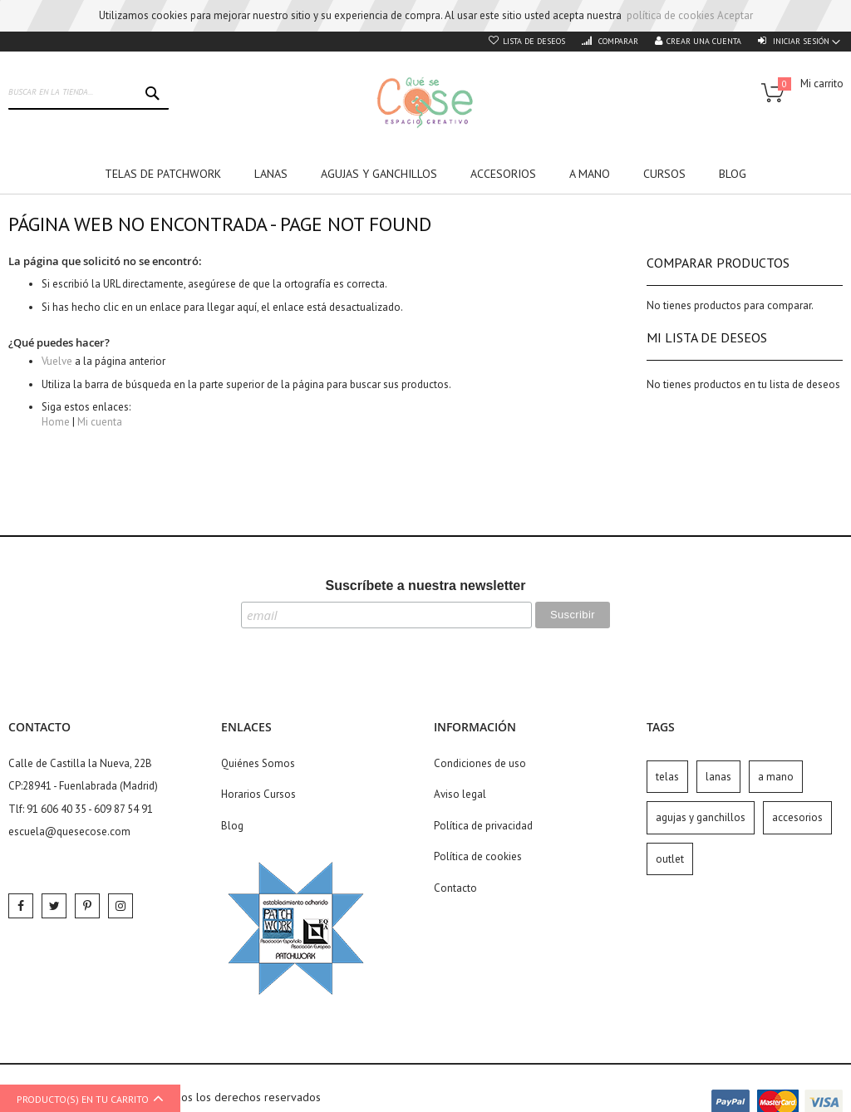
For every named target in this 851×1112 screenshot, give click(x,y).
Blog (232, 826)
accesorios (797, 817)
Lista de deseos (534, 41)
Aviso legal (460, 794)
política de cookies (671, 15)
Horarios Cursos (258, 794)
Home (56, 422)
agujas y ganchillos (700, 817)
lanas (718, 777)
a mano (776, 777)
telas (667, 777)
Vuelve (57, 361)
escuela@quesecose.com (69, 831)
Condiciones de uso (480, 763)
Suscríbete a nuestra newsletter (426, 585)
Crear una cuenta (704, 41)
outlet (670, 859)
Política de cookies (478, 856)
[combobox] (88, 93)
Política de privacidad (483, 826)
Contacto (455, 888)
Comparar (617, 41)
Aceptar (735, 15)
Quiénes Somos (258, 763)
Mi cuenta (99, 422)
